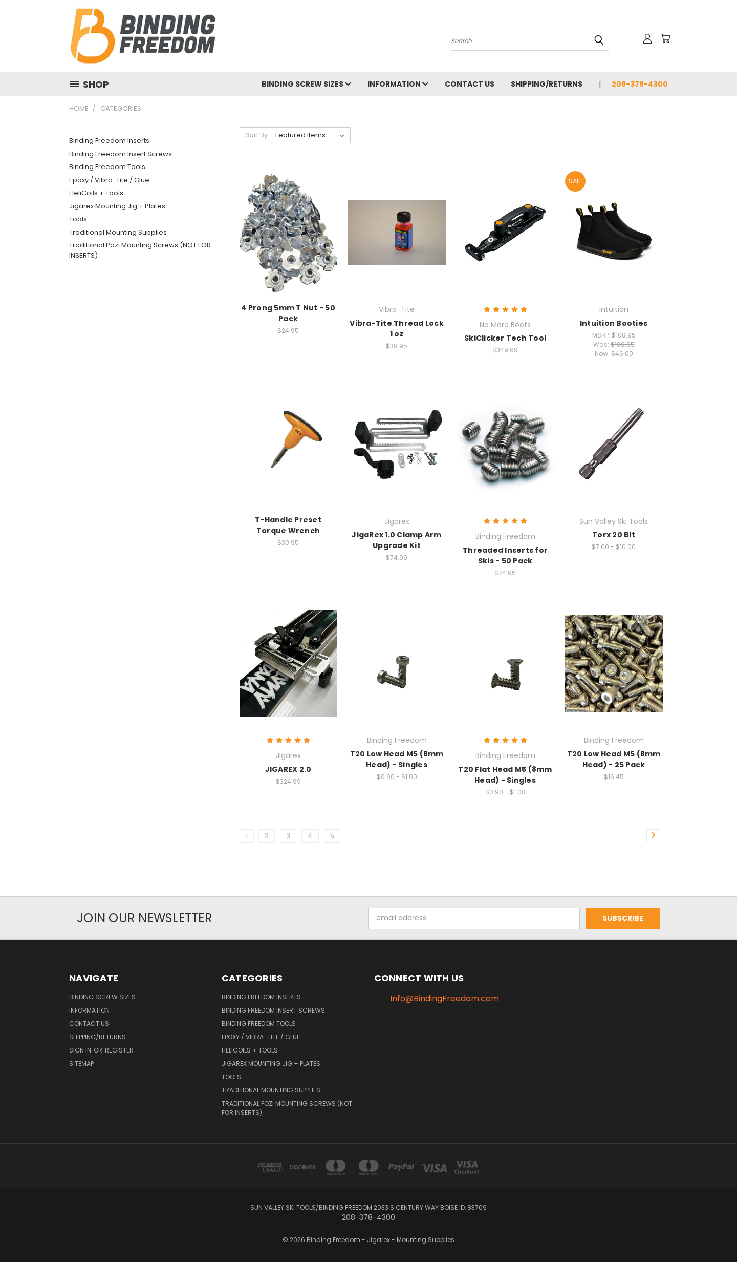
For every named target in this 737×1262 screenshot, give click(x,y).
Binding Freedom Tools (107, 167)
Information (397, 84)
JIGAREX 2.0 (288, 769)
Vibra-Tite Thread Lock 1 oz (397, 328)
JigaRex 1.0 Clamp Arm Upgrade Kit (396, 540)
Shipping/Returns (546, 84)
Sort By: (257, 135)
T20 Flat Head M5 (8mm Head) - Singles (505, 774)
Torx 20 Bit (613, 535)
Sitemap (81, 1063)
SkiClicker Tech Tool (505, 338)
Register (119, 1050)
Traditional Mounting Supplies (118, 232)
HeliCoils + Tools (96, 193)
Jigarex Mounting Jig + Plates (117, 206)
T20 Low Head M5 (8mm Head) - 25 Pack (614, 759)
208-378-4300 (640, 84)
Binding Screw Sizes (306, 84)
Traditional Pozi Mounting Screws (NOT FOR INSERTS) (140, 250)
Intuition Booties (613, 323)
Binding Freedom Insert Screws (120, 154)
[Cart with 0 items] (665, 38)
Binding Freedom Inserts (109, 140)
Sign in (81, 1050)
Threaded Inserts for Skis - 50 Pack (505, 555)
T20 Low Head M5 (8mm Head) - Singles (397, 759)
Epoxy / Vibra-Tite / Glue (109, 180)
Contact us (469, 84)
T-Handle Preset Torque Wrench (288, 525)
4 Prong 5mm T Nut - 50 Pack (288, 313)
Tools (78, 219)
